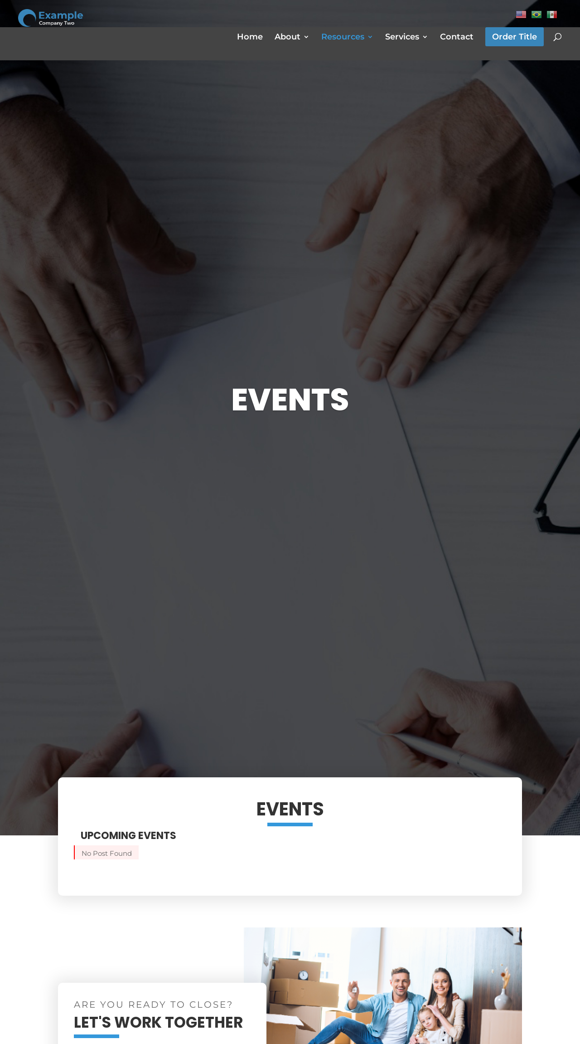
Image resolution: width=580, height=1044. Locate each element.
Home (250, 38)
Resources (342, 38)
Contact (457, 38)
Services (402, 38)
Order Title (514, 37)
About (287, 38)
